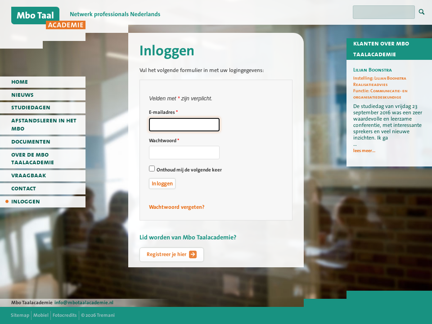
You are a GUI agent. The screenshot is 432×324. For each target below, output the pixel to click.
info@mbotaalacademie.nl (83, 302)
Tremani (106, 315)
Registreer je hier (172, 255)
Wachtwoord (164, 140)
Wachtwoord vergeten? (176, 207)
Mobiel (41, 315)
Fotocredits (65, 315)
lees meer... (364, 150)
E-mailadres (163, 112)
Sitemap (20, 315)
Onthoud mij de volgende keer (189, 169)
